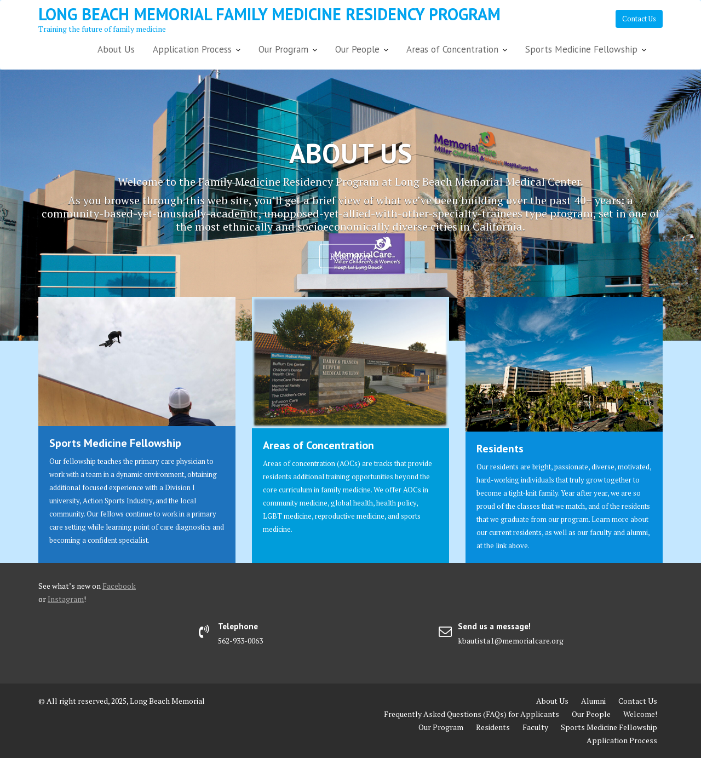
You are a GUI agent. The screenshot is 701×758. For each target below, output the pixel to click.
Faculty (535, 727)
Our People (357, 49)
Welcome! (640, 714)
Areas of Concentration (452, 49)
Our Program (283, 49)
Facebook (119, 586)
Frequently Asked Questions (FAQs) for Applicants (471, 714)
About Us (116, 49)
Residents (500, 448)
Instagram (66, 599)
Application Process (192, 49)
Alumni (593, 701)
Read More (351, 256)
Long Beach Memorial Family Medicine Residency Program (269, 14)
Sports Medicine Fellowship (581, 49)
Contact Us (639, 19)
